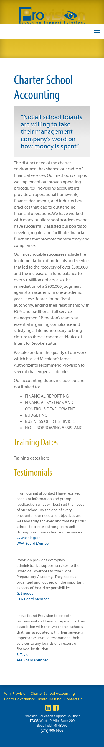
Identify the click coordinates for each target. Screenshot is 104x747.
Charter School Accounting (53, 693)
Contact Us (73, 698)
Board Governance (19, 698)
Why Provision (16, 693)
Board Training (50, 698)
